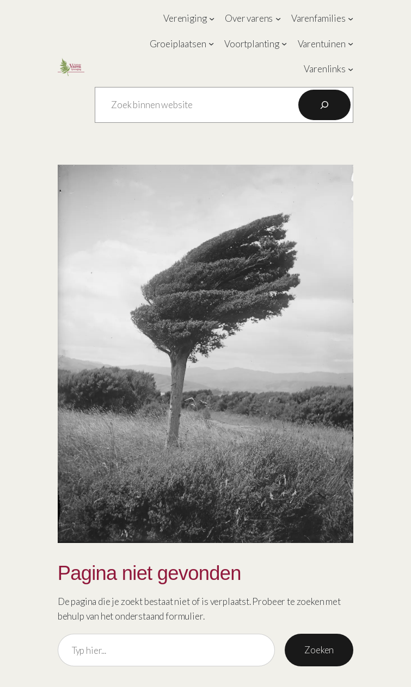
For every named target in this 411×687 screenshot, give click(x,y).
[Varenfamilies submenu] (350, 18)
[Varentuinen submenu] (350, 43)
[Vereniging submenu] (211, 18)
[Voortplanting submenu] (284, 43)
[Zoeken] (324, 105)
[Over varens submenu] (278, 18)
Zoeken (319, 649)
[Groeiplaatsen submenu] (211, 43)
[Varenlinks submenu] (350, 69)
